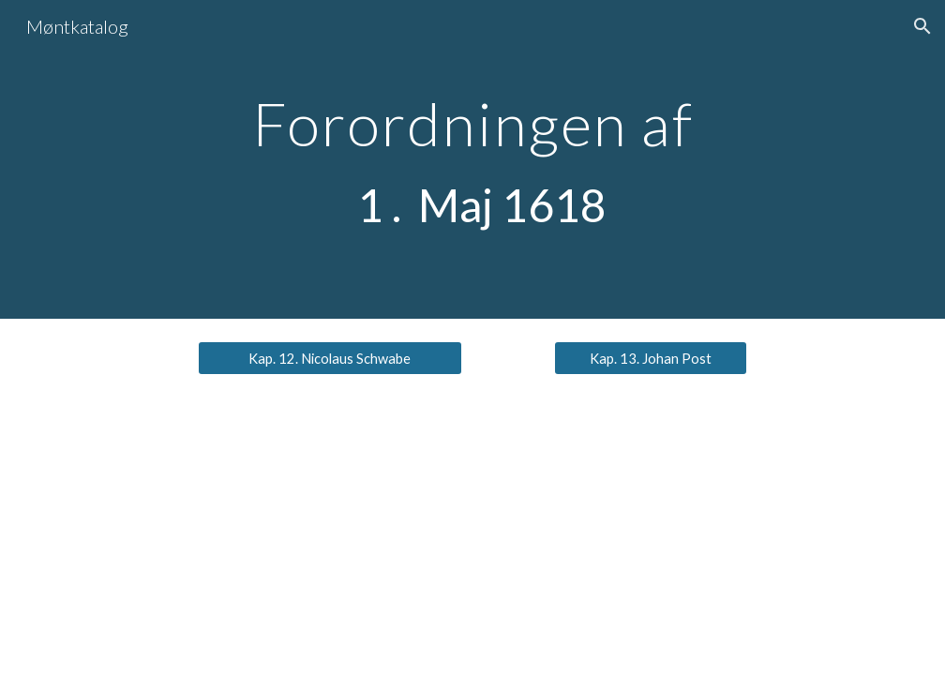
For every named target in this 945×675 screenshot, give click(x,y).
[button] (922, 26)
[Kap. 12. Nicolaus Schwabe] (329, 358)
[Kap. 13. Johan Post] (650, 358)
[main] (472, 158)
